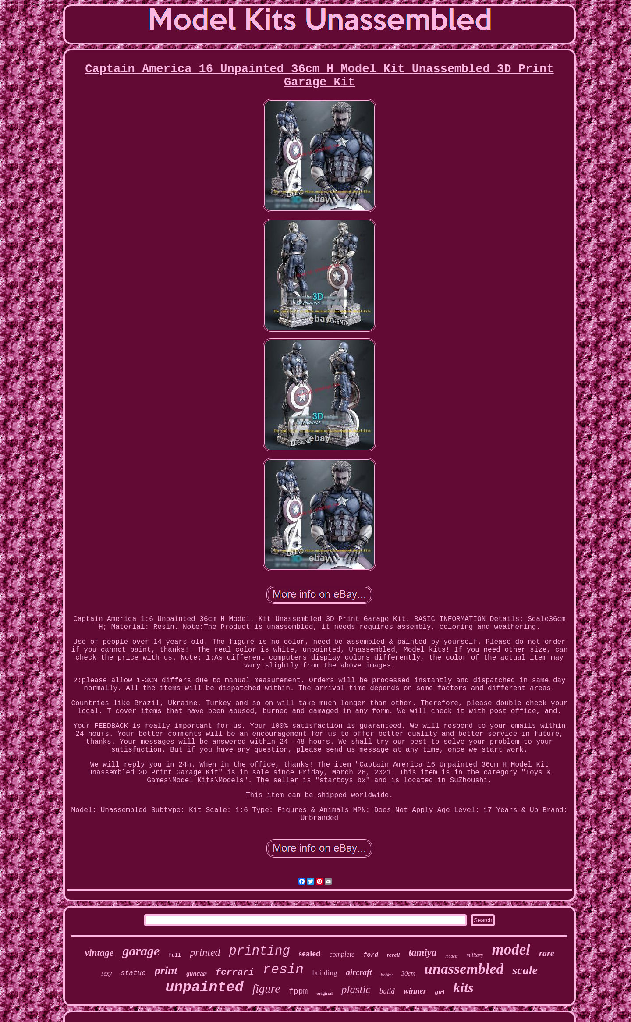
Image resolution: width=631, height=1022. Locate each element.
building (324, 973)
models (451, 956)
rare (546, 953)
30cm (408, 973)
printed (205, 952)
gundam (196, 974)
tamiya (422, 952)
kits (463, 987)
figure (266, 988)
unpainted (204, 987)
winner (415, 991)
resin (283, 969)
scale (525, 970)
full (174, 955)
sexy (106, 973)
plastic (356, 989)
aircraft (359, 972)
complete (341, 954)
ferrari (235, 972)
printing (259, 951)
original (324, 993)
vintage (99, 952)
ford (370, 954)
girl (440, 991)
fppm (298, 991)
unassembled (463, 969)
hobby (387, 974)
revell (393, 954)
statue (133, 973)
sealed (310, 953)
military (475, 955)
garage (141, 951)
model (511, 949)
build (387, 991)
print (166, 970)
